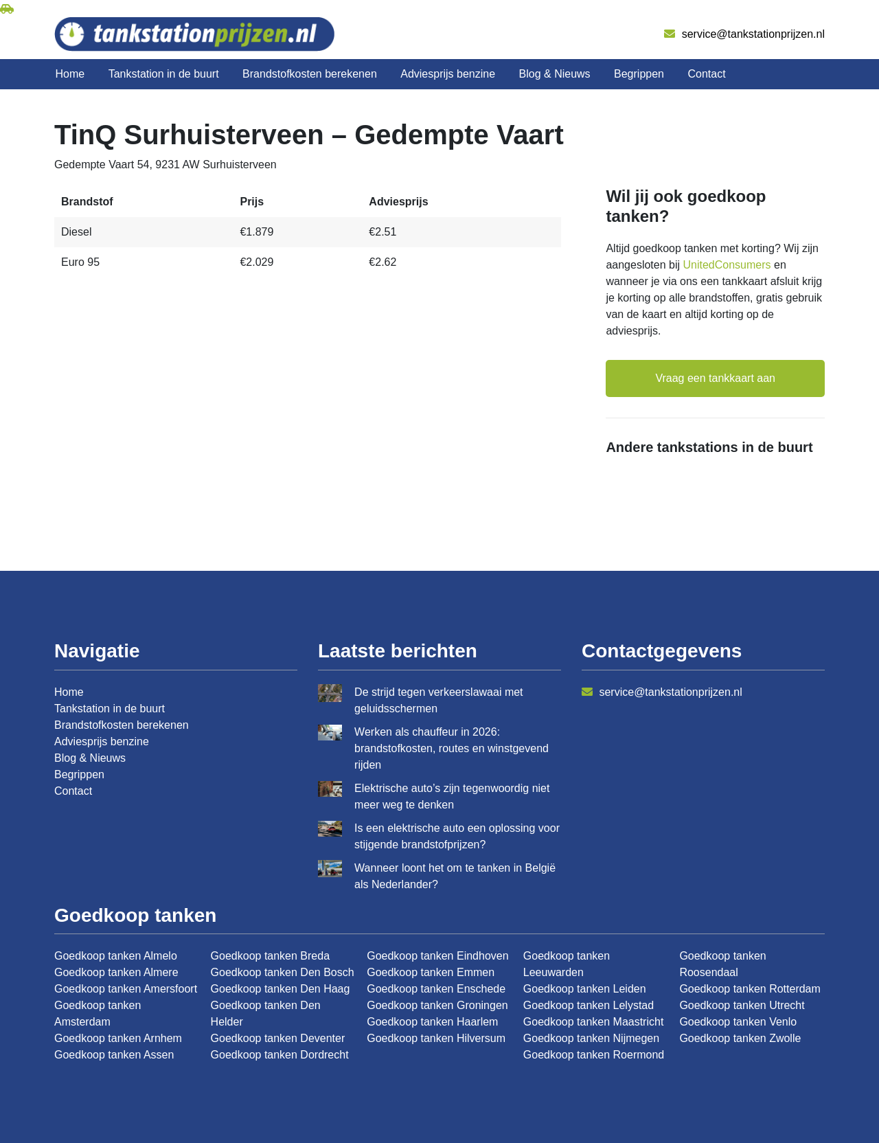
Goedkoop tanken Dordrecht (280, 1055)
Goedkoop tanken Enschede (436, 989)
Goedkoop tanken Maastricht (593, 1022)
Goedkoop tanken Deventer (278, 1038)
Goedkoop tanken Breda (270, 956)
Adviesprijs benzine (447, 74)
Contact (706, 74)
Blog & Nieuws (555, 74)
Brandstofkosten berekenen (309, 74)
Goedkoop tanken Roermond (593, 1055)
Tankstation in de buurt (164, 74)
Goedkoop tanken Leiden (584, 989)
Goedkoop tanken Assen (114, 1055)
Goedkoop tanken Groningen (437, 1005)
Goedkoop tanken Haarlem (432, 1022)
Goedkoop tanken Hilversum (436, 1038)
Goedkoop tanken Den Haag (280, 989)
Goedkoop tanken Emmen (430, 972)
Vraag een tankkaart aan (715, 378)
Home (70, 74)
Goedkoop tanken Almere (116, 972)
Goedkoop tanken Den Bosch (282, 972)
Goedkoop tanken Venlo (738, 1022)
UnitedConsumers (727, 265)
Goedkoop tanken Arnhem (118, 1038)
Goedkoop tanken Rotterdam (749, 989)
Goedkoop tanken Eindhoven (437, 956)
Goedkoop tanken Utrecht (741, 1005)
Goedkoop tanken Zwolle (740, 1038)
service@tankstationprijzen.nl (744, 34)
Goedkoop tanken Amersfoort (125, 989)
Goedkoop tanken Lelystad (588, 1005)
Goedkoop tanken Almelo (115, 956)
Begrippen (639, 74)
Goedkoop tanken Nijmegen (591, 1038)
